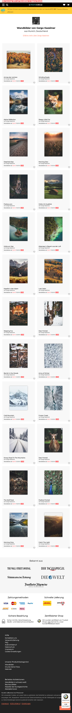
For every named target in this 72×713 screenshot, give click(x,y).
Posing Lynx (8, 204)
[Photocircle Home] (35, 5)
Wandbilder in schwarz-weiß (15, 682)
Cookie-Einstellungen (13, 651)
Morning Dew (43, 162)
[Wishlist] (64, 5)
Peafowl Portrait (44, 500)
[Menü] (69, 694)
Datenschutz (10, 647)
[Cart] (68, 5)
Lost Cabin (42, 289)
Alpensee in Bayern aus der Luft (50, 246)
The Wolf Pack (9, 500)
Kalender (8, 669)
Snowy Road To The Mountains (14, 458)
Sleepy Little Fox (44, 119)
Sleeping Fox (8, 331)
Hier (49, 622)
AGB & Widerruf (11, 645)
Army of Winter (44, 373)
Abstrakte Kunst (11, 689)
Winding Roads (44, 77)
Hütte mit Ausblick (45, 204)
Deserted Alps (9, 162)
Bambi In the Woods (11, 373)
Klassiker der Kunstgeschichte (16, 687)
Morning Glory (9, 542)
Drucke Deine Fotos (12, 667)
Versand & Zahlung (12, 640)
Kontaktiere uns (11, 638)
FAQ (6, 642)
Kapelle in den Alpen (11, 289)
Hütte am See (8, 246)
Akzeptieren (65, 708)
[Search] (7, 5)
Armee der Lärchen (10, 77)
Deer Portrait (43, 331)
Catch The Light (44, 542)
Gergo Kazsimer (10, 79)
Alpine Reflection (10, 119)
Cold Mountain (9, 415)
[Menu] (3, 5)
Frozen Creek (43, 415)
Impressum (9, 649)
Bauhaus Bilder (10, 684)
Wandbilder (9, 665)
